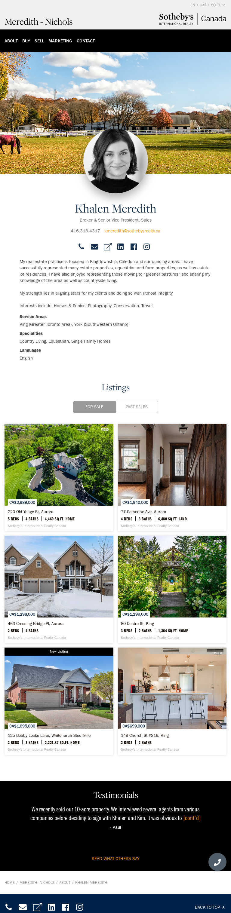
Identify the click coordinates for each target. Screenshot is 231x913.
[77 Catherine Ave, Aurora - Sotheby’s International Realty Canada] (172, 477)
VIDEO (105, 429)
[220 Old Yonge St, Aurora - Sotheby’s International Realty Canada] (59, 477)
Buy (26, 41)
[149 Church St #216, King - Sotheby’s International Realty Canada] (172, 701)
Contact (86, 41)
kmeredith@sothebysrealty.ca (132, 231)
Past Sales (137, 406)
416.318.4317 (85, 231)
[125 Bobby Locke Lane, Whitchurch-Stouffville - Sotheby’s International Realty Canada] (59, 701)
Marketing (60, 41)
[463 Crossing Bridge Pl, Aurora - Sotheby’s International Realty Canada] (59, 589)
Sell (39, 41)
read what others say (116, 858)
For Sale (94, 406)
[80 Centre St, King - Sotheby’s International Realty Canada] (172, 589)
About (11, 41)
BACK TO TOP (210, 907)
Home (10, 882)
